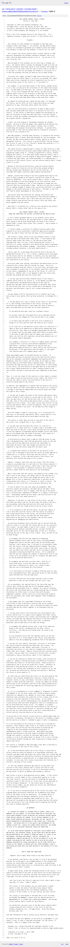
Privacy (16, 944)
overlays (19, 9)
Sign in (66, 3)
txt (62, 944)
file (39, 16)
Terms (21, 944)
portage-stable (30, 9)
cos (3, 9)
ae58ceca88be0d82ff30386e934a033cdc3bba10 (20, 11)
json (66, 944)
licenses (44, 11)
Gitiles (11, 944)
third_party (10, 9)
